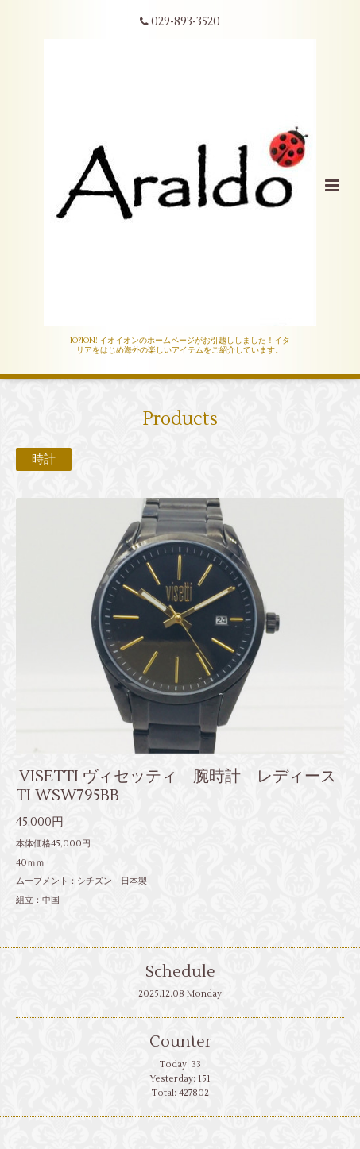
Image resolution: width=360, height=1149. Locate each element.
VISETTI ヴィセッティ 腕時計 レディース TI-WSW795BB (176, 785)
